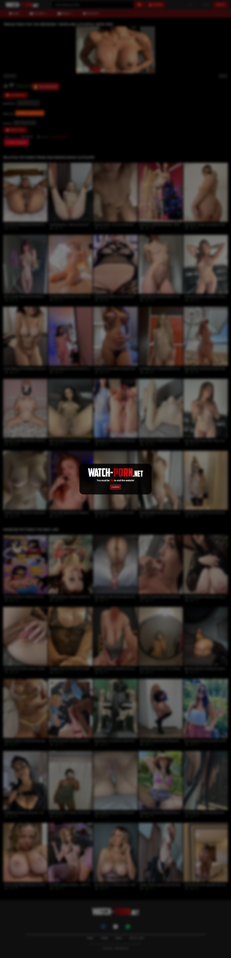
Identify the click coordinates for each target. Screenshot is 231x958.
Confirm (115, 487)
